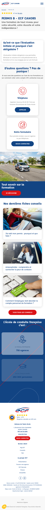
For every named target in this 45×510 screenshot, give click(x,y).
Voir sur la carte (23, 431)
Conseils (22, 450)
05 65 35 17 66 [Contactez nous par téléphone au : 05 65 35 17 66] (22, 434)
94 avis (20, 13)
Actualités (22, 472)
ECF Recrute (22, 467)
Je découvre (11, 193)
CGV (22, 499)
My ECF (22, 447)
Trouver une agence (22, 464)
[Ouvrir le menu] (41, 4)
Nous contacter (22, 144)
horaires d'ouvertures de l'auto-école (22, 104)
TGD (22, 453)
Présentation (22, 461)
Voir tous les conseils (22, 312)
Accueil (4, 9)
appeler (22, 110)
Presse (22, 470)
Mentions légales (22, 502)
